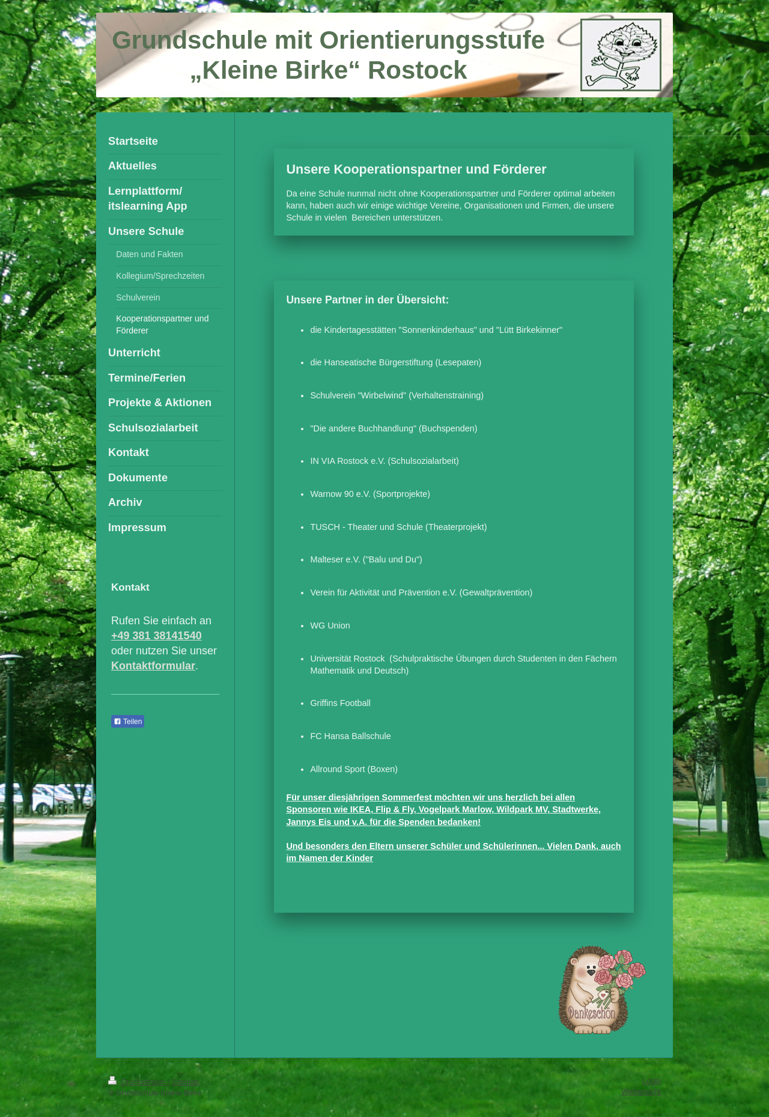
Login (651, 1081)
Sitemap (185, 1082)
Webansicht (641, 1092)
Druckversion (137, 1082)
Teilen (128, 721)
